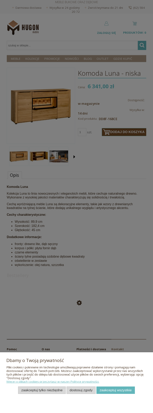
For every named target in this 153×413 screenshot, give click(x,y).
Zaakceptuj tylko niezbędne (42, 390)
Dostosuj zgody (81, 390)
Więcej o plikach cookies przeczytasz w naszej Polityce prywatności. (52, 382)
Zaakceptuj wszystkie (116, 390)
